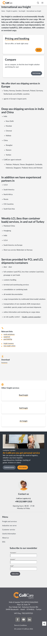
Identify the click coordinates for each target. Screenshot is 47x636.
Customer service (8, 530)
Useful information (9, 534)
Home (3, 11)
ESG (3, 542)
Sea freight (22, 11)
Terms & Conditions (20, 625)
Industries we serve (9, 525)
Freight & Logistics (11, 11)
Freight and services (9, 521)
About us (5, 538)
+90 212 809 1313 (23, 502)
